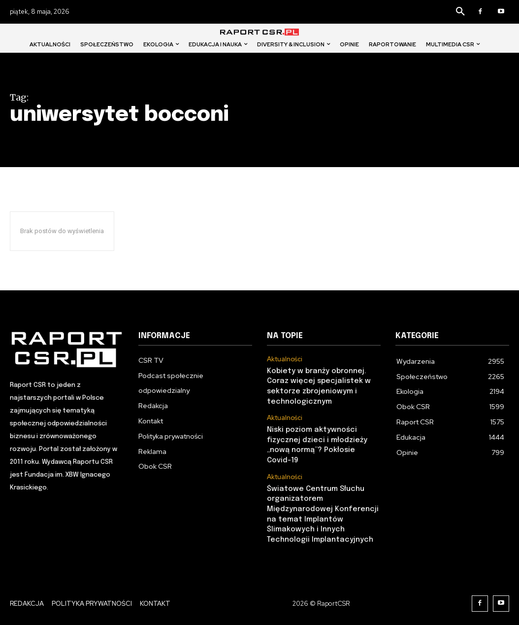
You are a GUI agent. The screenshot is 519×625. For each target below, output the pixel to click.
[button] (460, 12)
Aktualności (285, 359)
